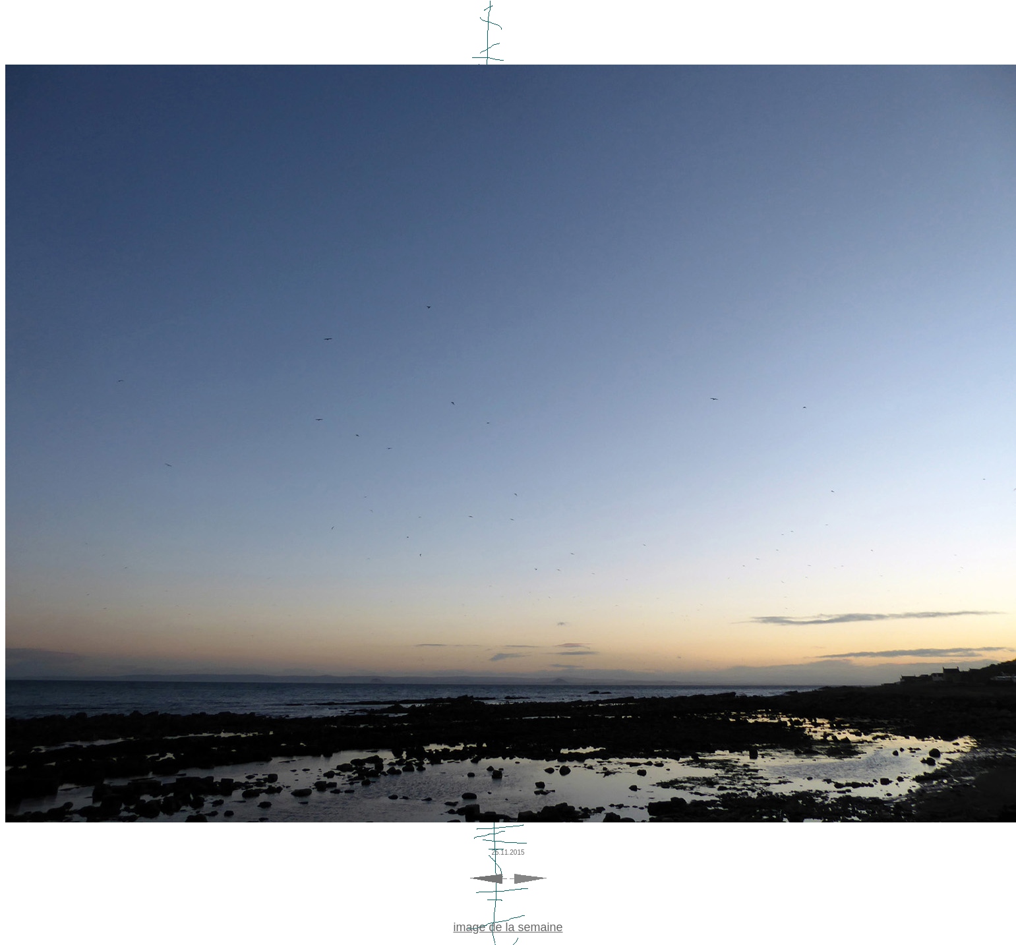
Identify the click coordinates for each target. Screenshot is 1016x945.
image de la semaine (507, 927)
